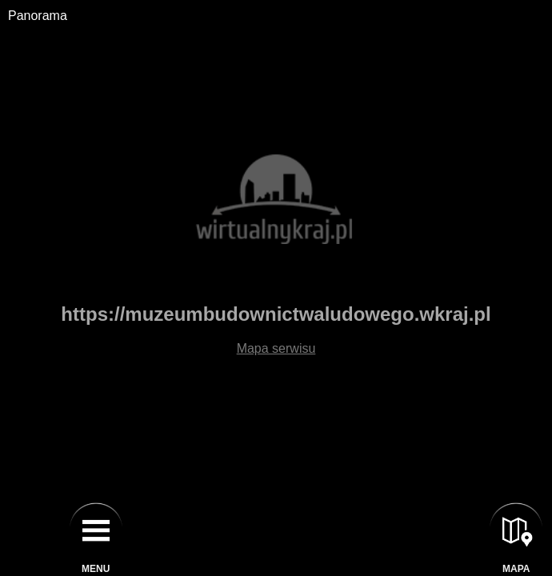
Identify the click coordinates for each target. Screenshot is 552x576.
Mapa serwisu (276, 348)
